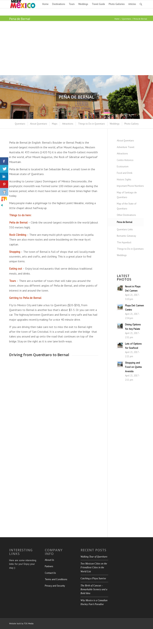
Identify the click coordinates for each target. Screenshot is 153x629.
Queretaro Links (125, 229)
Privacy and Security (55, 585)
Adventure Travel (125, 147)
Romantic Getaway (126, 235)
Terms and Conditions (56, 579)
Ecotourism (123, 166)
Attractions (122, 153)
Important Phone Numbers (130, 185)
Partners (49, 566)
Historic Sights (124, 179)
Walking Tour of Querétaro (94, 556)
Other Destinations (126, 215)
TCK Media (28, 623)
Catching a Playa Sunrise (93, 578)
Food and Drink (124, 172)
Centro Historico (125, 160)
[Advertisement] (76, 48)
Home (117, 19)
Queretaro (126, 19)
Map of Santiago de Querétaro (127, 195)
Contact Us (50, 572)
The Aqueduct (124, 242)
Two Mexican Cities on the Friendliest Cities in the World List (94, 567)
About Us (49, 560)
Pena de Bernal (19, 19)
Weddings (122, 255)
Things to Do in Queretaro (130, 248)
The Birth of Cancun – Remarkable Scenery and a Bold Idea (94, 589)
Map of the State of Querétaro (126, 206)
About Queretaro (125, 140)
